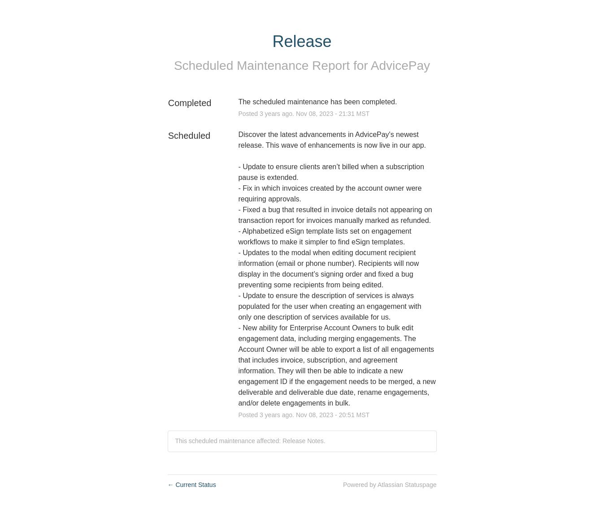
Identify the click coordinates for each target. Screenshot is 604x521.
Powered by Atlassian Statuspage (390, 484)
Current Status (192, 484)
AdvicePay (400, 66)
